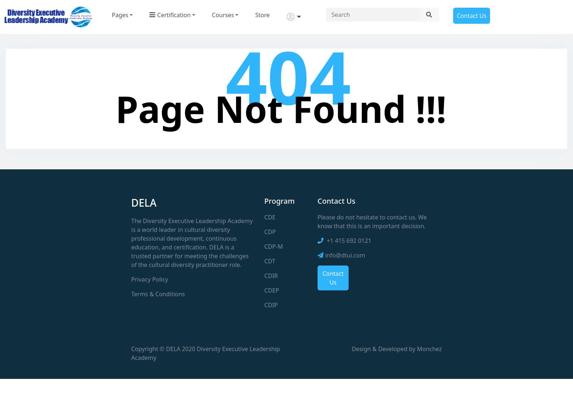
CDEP (271, 290)
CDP (270, 232)
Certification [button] (169, 15)
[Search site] (373, 15)
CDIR (271, 276)
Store (262, 15)
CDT (269, 261)
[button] (294, 17)
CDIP (271, 305)
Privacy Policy (149, 279)
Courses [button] (223, 15)
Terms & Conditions (158, 294)
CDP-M (273, 246)
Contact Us (471, 16)
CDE (270, 217)
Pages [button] (120, 15)
